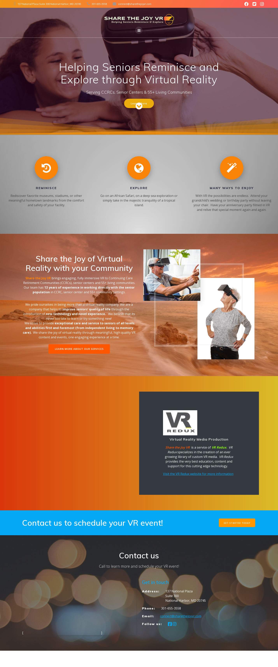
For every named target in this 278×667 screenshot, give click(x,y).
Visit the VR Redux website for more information (198, 474)
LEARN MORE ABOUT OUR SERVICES (79, 349)
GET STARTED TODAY (236, 523)
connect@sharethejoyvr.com (180, 617)
